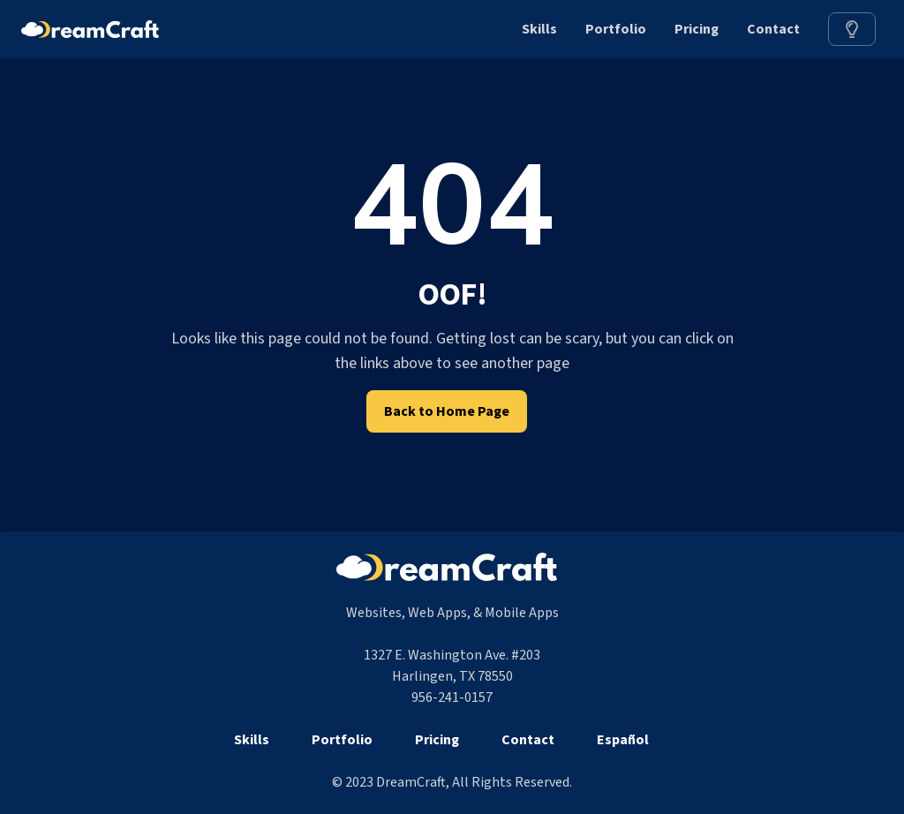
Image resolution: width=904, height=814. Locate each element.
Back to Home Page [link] (446, 411)
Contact (773, 29)
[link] (852, 29)
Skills (539, 29)
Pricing (696, 29)
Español (623, 740)
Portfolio (615, 29)
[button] (852, 29)
